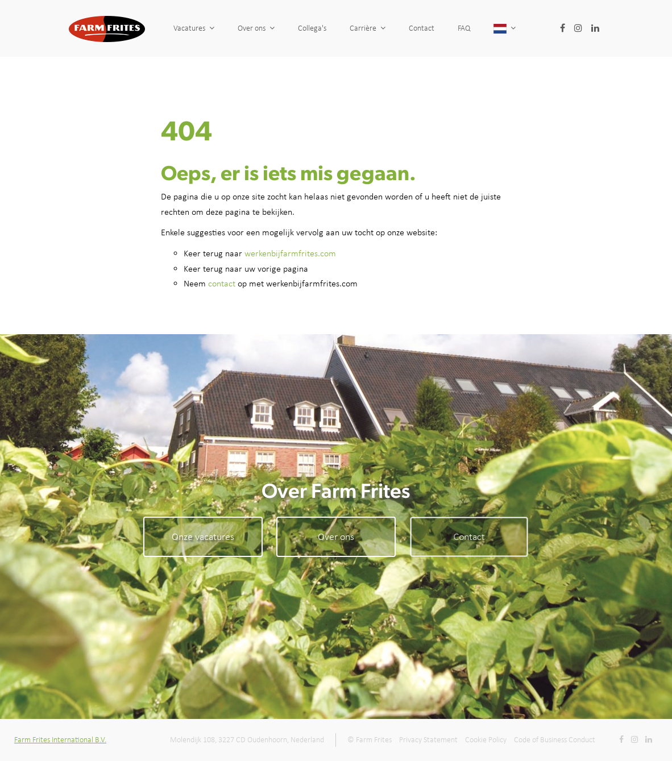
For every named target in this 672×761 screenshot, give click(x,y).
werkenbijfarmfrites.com (290, 253)
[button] (558, 28)
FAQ (495, 28)
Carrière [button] (367, 28)
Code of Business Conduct (554, 740)
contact (221, 283)
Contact (428, 28)
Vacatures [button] (193, 28)
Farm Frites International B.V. (60, 740)
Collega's (312, 28)
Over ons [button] (256, 28)
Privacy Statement (428, 740)
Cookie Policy (486, 740)
